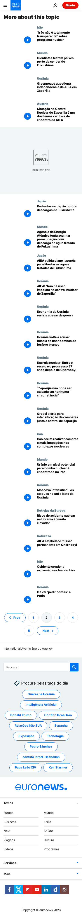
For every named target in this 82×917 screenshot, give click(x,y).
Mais (6, 874)
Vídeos (8, 849)
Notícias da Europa (51, 510)
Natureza (44, 536)
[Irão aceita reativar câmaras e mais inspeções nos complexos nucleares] (58, 444)
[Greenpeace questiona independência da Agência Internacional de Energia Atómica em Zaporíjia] (58, 89)
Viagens (9, 840)
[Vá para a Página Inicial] (15, 5)
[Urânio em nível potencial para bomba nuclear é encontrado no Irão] (58, 470)
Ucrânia (43, 78)
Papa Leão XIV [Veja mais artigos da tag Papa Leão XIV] (25, 767)
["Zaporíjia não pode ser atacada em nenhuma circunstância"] (58, 393)
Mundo (42, 53)
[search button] (74, 667)
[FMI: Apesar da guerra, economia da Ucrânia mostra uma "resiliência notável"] (58, 317)
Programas (51, 849)
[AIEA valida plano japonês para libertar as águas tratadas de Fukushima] (58, 266)
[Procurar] (41, 667)
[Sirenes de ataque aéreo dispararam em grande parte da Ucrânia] (58, 495)
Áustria (42, 103)
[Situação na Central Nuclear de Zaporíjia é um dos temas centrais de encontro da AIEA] (58, 114)
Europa (8, 813)
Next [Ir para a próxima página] (45, 630)
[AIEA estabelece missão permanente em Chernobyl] (58, 546)
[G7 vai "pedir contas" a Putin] (58, 597)
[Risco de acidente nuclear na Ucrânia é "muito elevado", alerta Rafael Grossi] (58, 521)
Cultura (49, 840)
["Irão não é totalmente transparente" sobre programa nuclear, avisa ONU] (58, 38)
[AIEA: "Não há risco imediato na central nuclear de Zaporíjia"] (58, 291)
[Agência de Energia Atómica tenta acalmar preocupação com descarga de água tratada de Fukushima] (58, 239)
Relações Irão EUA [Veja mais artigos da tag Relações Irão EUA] (28, 725)
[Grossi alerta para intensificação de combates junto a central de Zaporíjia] (58, 419)
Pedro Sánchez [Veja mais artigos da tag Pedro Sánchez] (41, 746)
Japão (41, 201)
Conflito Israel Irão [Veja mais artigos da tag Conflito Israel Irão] (58, 715)
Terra (47, 821)
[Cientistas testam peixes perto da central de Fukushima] (58, 63)
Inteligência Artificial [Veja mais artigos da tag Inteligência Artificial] (41, 704)
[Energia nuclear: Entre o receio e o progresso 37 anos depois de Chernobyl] (58, 368)
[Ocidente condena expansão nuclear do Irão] (58, 572)
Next (6, 831)
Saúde (48, 831)
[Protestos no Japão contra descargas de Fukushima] (58, 212)
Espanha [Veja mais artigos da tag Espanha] (61, 725)
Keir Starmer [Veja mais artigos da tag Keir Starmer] (58, 767)
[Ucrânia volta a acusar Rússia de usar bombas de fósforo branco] (58, 342)
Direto (70, 5)
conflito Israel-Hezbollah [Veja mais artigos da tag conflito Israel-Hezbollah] (41, 757)
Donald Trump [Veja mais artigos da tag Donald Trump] (20, 715)
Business (9, 821)
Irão (40, 27)
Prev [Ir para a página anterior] (16, 617)
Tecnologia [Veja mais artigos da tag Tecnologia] (55, 736)
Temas (8, 803)
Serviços (9, 862)
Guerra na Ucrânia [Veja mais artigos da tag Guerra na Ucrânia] (41, 694)
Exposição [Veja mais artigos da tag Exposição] (26, 736)
